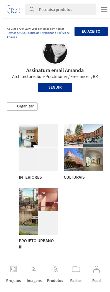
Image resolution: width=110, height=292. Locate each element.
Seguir (55, 87)
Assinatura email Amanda (55, 70)
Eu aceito (91, 31)
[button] (22, 106)
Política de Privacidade (40, 33)
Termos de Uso (16, 33)
